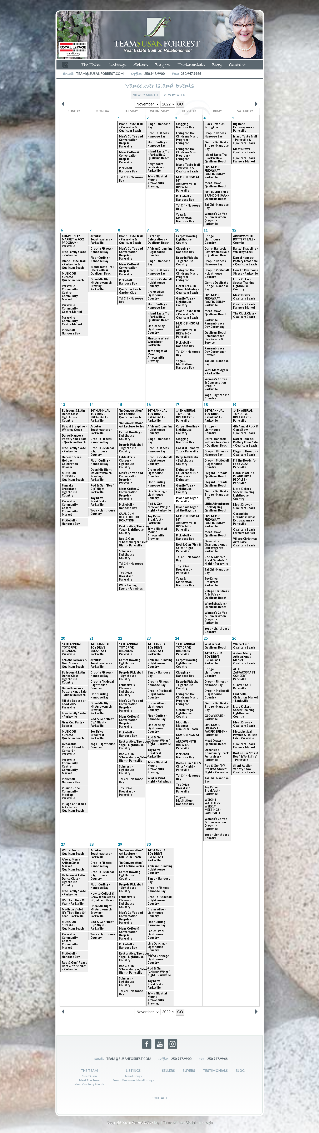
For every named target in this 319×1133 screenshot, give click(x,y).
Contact (237, 65)
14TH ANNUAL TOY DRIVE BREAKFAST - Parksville (100, 415)
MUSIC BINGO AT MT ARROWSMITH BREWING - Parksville (187, 183)
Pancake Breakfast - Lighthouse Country (70, 490)
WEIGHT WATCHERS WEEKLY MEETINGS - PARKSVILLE (213, 806)
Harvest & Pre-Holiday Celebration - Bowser (72, 462)
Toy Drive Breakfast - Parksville (98, 501)
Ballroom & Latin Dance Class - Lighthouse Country (73, 415)
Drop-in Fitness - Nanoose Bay (159, 134)
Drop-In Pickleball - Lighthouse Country (160, 282)
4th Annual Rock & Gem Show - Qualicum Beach (245, 430)
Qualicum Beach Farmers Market (244, 159)
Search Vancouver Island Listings (133, 1080)
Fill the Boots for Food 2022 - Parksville (245, 464)
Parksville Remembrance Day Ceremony (214, 323)
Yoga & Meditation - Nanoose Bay (185, 218)
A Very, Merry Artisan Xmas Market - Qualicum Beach (244, 658)
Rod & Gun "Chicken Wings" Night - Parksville (159, 507)
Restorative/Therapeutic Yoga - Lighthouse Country (132, 529)
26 (234, 638)
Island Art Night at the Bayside (187, 508)
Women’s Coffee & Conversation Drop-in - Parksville (216, 219)
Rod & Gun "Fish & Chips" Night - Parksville (188, 548)
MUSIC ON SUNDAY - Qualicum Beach (73, 277)
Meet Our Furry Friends (89, 1084)
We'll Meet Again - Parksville (216, 371)
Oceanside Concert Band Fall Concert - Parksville (74, 749)
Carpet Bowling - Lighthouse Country (187, 239)
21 (91, 638)
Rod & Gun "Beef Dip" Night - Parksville (102, 489)
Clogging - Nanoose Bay (185, 125)
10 (177, 230)
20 (63, 638)
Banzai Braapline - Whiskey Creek (245, 250)
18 (206, 404)
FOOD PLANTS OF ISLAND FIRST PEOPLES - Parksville (245, 478)
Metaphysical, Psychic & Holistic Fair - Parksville (245, 735)
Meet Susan (89, 1076)
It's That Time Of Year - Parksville (74, 901)
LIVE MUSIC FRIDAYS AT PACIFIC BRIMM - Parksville (216, 172)
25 (206, 638)
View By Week (174, 95)
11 (206, 230)
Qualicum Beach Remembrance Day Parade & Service (215, 337)
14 (91, 404)
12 (234, 230)
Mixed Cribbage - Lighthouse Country (159, 959)
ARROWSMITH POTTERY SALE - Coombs (244, 239)
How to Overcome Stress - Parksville (245, 271)
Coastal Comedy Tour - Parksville (187, 449)
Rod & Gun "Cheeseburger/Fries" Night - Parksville (132, 542)
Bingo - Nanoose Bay (159, 125)
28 (91, 844)
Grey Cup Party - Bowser (73, 724)
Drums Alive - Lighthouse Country (157, 295)
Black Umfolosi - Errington (216, 125)
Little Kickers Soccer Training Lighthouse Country (243, 284)
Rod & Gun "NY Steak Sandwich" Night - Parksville (216, 560)
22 (120, 638)
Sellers (141, 65)
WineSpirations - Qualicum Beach (216, 605)
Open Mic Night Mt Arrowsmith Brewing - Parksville (101, 284)
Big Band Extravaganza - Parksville (243, 127)
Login (208, 1122)
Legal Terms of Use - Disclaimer (177, 1122)
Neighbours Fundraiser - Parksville (156, 167)
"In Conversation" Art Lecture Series (131, 424)
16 (148, 404)
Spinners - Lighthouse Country (126, 554)
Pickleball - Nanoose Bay (128, 169)
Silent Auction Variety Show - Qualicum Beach (244, 769)
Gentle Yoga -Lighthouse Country (185, 302)
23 (148, 638)
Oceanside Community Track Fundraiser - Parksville (217, 755)
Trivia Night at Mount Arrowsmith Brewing (157, 181)
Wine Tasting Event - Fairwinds (131, 587)
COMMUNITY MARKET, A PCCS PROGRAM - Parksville (73, 241)
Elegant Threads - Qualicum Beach (217, 474)
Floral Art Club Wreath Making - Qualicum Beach (187, 289)
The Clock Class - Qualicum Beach (244, 315)
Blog (217, 65)
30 (148, 844)
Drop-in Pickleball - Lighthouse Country (188, 261)
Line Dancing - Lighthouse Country (157, 329)
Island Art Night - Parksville (188, 499)
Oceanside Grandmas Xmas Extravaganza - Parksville (216, 546)
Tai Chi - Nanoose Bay (131, 178)
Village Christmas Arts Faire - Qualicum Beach (217, 594)
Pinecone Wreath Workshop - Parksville (159, 342)
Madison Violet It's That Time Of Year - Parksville (74, 913)
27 (63, 844)
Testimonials (191, 65)
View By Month (145, 95)
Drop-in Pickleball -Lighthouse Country (102, 451)
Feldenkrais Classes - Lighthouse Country (127, 462)
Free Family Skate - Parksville (74, 253)
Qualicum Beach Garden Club (130, 291)
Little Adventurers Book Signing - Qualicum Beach (217, 507)
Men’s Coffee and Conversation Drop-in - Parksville (131, 141)
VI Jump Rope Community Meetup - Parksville (71, 793)
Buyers (162, 65)
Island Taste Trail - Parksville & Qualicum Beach (131, 127)
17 (177, 404)
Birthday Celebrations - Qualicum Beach (158, 239)
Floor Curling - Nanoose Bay (157, 143)
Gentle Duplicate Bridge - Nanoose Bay (217, 145)
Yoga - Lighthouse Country (217, 396)
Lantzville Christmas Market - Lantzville (245, 697)
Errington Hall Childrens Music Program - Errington (187, 138)
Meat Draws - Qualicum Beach (215, 184)
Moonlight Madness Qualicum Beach (187, 726)
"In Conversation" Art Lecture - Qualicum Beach (131, 414)
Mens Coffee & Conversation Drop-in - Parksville (129, 157)
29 (120, 844)
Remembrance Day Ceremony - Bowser (215, 352)
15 (120, 404)
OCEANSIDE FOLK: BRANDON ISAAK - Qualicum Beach (217, 195)
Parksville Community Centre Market (72, 308)
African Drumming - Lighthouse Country (160, 252)
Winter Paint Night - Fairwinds (159, 779)
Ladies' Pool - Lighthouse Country (157, 934)
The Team (91, 65)
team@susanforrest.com (100, 73)
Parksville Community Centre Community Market (70, 292)
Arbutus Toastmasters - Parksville (101, 239)
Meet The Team (89, 1080)
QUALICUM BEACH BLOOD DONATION (129, 517)
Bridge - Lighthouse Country (212, 239)
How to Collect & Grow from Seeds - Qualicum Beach (102, 897)
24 (177, 638)
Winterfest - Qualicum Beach (215, 645)
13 (63, 404)
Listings (117, 65)
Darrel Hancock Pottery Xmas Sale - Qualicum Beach (217, 252)
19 (234, 404)
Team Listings (133, 1076)
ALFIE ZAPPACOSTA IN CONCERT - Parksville (244, 674)
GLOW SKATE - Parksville (215, 717)
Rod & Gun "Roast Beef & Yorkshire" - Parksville (245, 756)
